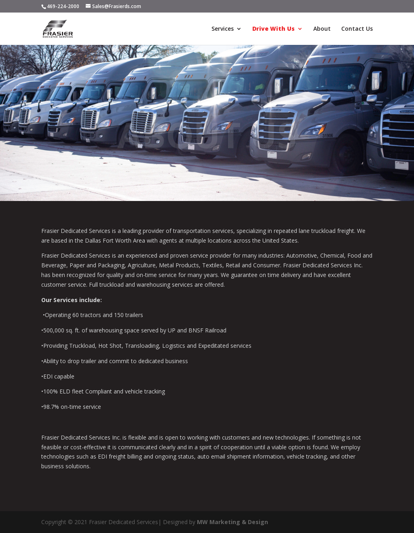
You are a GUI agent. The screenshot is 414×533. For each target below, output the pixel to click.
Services (222, 29)
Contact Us (357, 29)
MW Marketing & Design (232, 522)
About (322, 29)
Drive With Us (273, 29)
